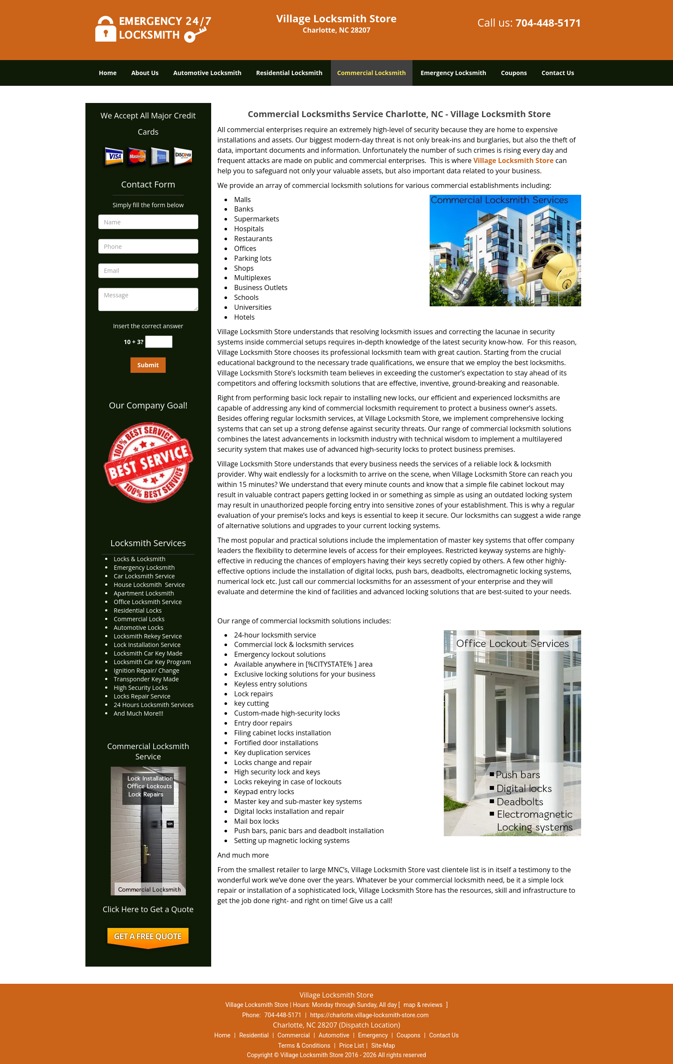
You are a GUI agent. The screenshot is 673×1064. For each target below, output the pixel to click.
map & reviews (423, 1004)
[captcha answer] (159, 342)
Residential (254, 1035)
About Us (145, 73)
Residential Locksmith (289, 73)
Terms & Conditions (304, 1045)
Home (107, 73)
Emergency (373, 1035)
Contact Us (558, 73)
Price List (351, 1045)
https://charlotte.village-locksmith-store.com (369, 1015)
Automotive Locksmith (207, 73)
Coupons (514, 73)
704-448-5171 (548, 22)
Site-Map (383, 1045)
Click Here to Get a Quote (148, 909)
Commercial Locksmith (371, 73)
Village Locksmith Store (513, 160)
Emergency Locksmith (453, 73)
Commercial (294, 1035)
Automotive (333, 1035)
